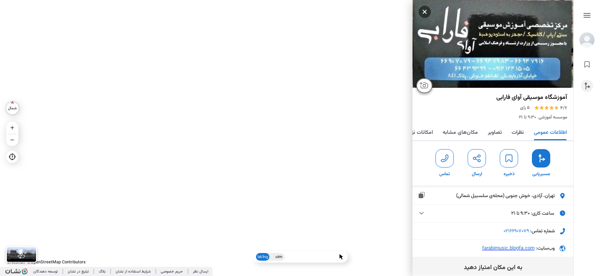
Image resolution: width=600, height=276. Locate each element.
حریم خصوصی (172, 271)
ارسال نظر (200, 271)
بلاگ (102, 271)
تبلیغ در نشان (78, 271)
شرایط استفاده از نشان (133, 271)
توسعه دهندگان (45, 271)
